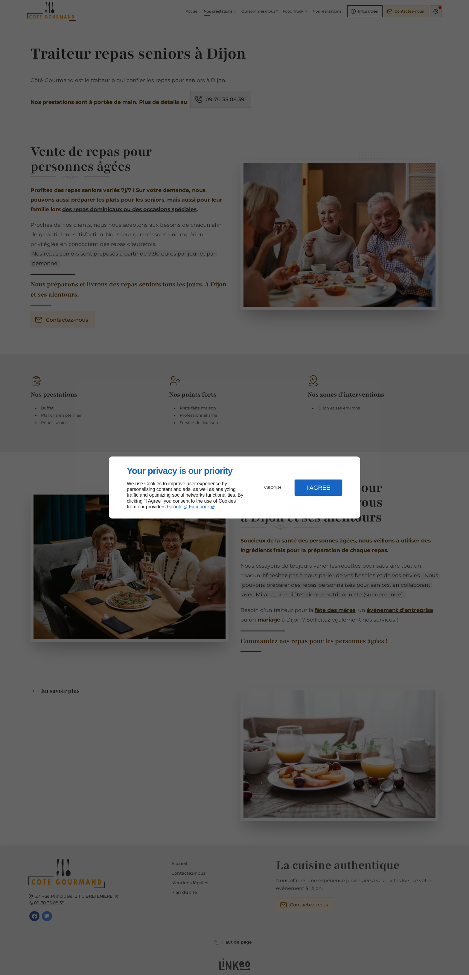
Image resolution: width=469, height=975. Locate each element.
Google (174, 506)
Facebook (199, 506)
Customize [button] (272, 487)
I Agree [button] (318, 487)
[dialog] (234, 487)
